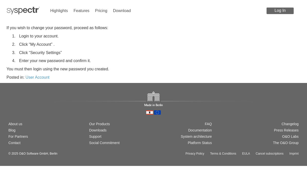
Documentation (200, 130)
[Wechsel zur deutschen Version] (10, 106)
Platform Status (200, 143)
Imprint (294, 153)
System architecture (196, 136)
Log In (280, 10)
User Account (37, 77)
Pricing (101, 11)
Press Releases (286, 130)
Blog (12, 130)
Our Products (99, 124)
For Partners (18, 136)
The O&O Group (286, 143)
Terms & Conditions (223, 153)
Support (95, 136)
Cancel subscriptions (270, 153)
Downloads (98, 130)
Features (81, 11)
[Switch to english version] (18, 106)
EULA (246, 153)
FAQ (208, 124)
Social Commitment (104, 143)
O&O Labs (290, 136)
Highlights (59, 11)
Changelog (290, 124)
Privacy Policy (194, 153)
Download (122, 11)
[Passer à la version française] (26, 106)
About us (15, 124)
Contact (15, 143)
